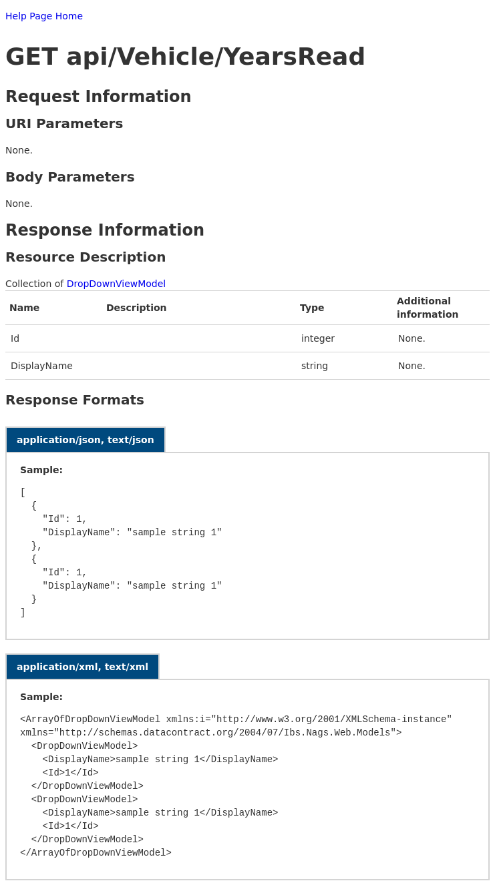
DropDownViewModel (116, 283)
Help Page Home (44, 16)
